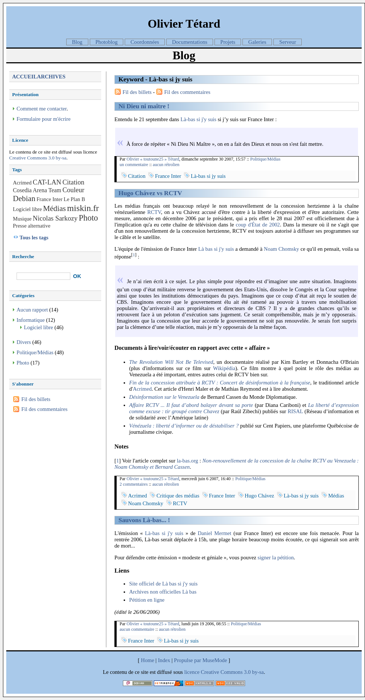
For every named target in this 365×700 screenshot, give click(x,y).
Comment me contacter (42, 109)
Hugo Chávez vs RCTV (150, 193)
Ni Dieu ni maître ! (143, 106)
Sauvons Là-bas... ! (144, 520)
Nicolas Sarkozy (55, 218)
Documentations (189, 42)
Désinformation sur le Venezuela (164, 397)
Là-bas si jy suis (208, 176)
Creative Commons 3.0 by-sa (37, 158)
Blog (77, 42)
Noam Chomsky (281, 249)
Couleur (74, 190)
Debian (24, 198)
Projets (227, 42)
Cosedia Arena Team (37, 190)
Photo (88, 217)
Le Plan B (74, 199)
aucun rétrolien (166, 164)
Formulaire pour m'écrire (44, 119)
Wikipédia (224, 368)
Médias (336, 496)
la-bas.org (187, 461)
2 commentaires (134, 484)
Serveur (287, 42)
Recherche (23, 256)
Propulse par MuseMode (200, 660)
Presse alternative (31, 226)
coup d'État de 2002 (258, 225)
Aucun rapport (32, 310)
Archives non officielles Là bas (162, 592)
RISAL (295, 411)
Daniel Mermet (214, 533)
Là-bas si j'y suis (199, 119)
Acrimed (142, 389)
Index (164, 660)
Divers (24, 342)
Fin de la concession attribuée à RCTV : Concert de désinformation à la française (219, 383)
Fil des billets (137, 92)
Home (147, 660)
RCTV (154, 212)
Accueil (24, 77)
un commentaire (134, 164)
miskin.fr (83, 208)
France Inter (168, 176)
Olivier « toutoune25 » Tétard (153, 159)
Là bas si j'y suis (216, 249)
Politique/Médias (265, 159)
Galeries (257, 42)
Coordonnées (145, 42)
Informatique (31, 320)
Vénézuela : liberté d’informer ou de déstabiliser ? (184, 426)
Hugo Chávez (259, 496)
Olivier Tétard (184, 23)
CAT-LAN (47, 182)
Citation (136, 176)
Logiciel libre (27, 209)
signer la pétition (276, 557)
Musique (22, 219)
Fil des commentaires (187, 92)
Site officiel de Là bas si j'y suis (163, 584)
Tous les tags (34, 237)
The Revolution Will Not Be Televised (171, 362)
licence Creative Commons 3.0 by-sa (224, 672)
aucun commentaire (137, 629)
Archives (51, 77)
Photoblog (106, 42)
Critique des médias (177, 496)
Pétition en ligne (146, 600)
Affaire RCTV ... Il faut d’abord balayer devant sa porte (191, 405)
